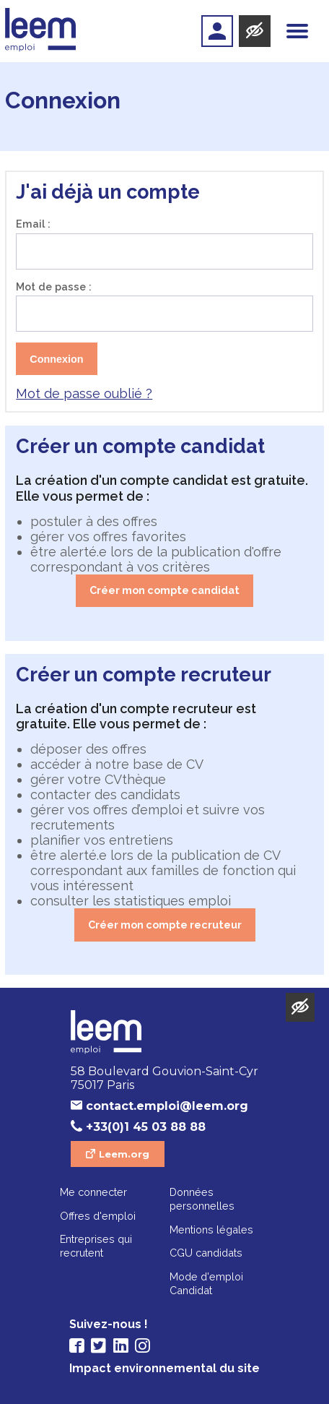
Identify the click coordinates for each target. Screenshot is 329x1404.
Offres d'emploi (98, 1216)
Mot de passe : (54, 286)
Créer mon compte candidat (164, 590)
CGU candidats (206, 1252)
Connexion (56, 359)
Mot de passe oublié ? (84, 393)
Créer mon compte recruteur (165, 924)
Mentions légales (211, 1229)
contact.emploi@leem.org (167, 1106)
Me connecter (93, 1192)
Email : (33, 224)
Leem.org (124, 1154)
